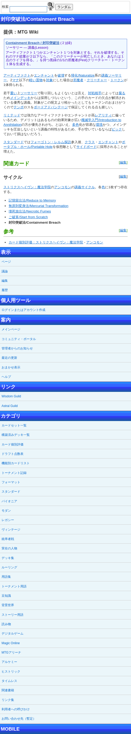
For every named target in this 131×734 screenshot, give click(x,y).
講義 (104, 75)
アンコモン (62, 187)
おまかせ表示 (11, 367)
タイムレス (9, 681)
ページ (6, 262)
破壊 (61, 75)
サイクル (88, 187)
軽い (32, 80)
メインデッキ (20, 98)
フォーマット (11, 482)
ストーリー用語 (12, 615)
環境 (99, 125)
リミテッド (11, 115)
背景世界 (8, 605)
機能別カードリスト (16, 463)
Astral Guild (10, 406)
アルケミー (9, 662)
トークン (117, 80)
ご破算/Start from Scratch (28, 217)
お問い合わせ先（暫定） (19, 718)
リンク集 (8, 700)
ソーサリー (28, 93)
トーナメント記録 (14, 473)
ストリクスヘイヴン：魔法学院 (27, 187)
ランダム (64, 7)
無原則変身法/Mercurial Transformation (38, 206)
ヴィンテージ (11, 529)
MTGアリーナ (11, 652)
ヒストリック (11, 671)
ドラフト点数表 (12, 454)
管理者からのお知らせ (17, 348)
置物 (39, 80)
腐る (121, 93)
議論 (5, 271)
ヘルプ (6, 377)
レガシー (8, 520)
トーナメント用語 (14, 586)
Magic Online (11, 643)
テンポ (19, 107)
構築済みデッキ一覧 (16, 435)
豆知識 (6, 596)
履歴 (5, 290)
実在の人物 (9, 548)
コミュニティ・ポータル (19, 339)
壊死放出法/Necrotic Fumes (30, 211)
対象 (49, 80)
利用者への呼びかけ (16, 709)
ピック (117, 129)
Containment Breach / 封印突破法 (32, 43)
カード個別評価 (12, 444)
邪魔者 (78, 80)
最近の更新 (9, 358)
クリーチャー (97, 80)
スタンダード (13, 142)
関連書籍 (8, 690)
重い (13, 93)
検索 (50, 5)
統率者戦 (8, 539)
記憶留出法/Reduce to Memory (32, 200)
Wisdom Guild (11, 396)
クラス (90, 142)
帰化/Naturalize (83, 75)
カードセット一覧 (14, 425)
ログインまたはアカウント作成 (23, 310)
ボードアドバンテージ (51, 107)
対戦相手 (95, 93)
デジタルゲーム (12, 633)
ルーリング (9, 567)
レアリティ (103, 115)
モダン (6, 510)
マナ (15, 80)
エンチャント (44, 75)
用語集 (6, 577)
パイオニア (9, 501)
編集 (123, 162)
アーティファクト (16, 75)
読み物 (6, 624)
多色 (75, 125)
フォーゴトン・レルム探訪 (50, 142)
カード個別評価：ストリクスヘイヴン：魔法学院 (46, 242)
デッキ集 (8, 558)
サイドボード (86, 147)
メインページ (11, 329)
